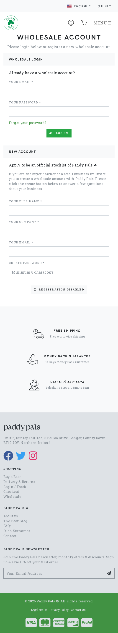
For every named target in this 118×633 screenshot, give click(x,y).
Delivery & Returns (19, 482)
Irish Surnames (16, 531)
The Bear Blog (15, 521)
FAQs (7, 526)
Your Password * (25, 102)
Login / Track (14, 487)
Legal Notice (39, 610)
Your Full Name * (25, 201)
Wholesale (12, 496)
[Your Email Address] (53, 573)
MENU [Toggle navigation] (102, 23)
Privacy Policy (59, 610)
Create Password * (26, 263)
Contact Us (78, 610)
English (77, 6)
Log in (58, 133)
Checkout (11, 491)
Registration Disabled (59, 289)
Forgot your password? (27, 123)
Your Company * (24, 222)
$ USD (103, 6)
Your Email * (21, 82)
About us (10, 516)
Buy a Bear (12, 477)
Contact (9, 536)
